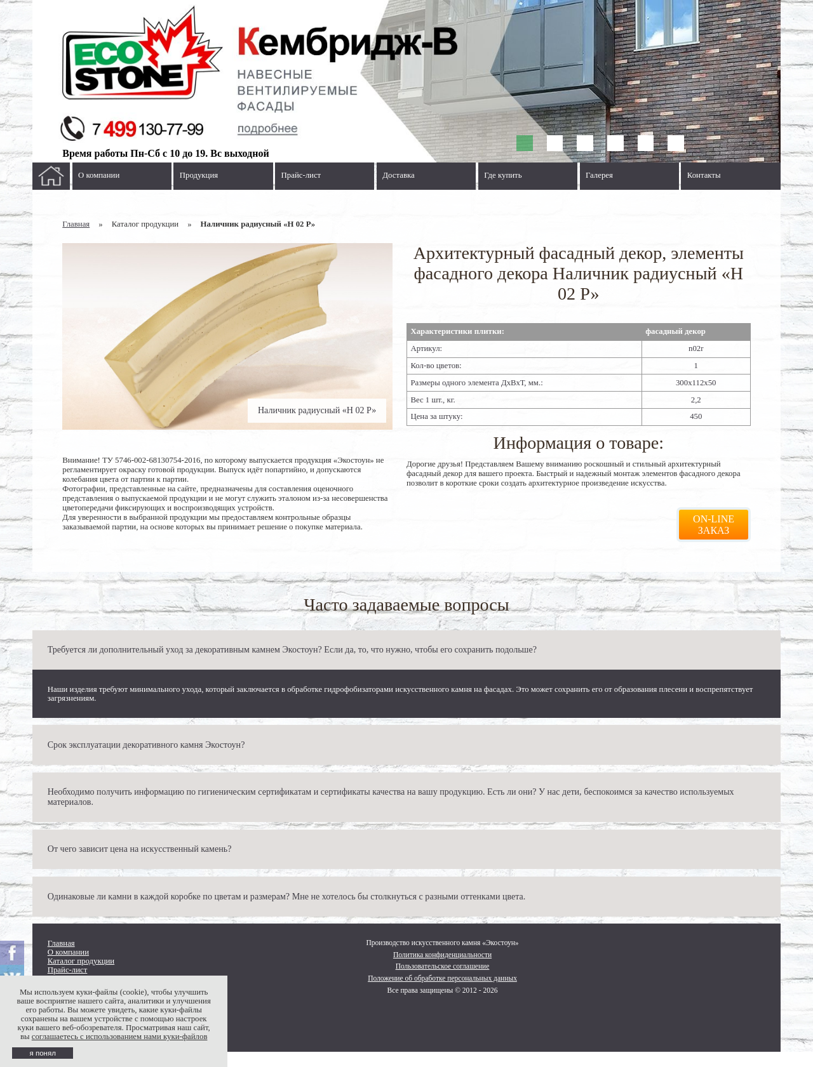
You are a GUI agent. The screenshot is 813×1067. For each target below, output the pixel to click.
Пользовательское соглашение (443, 966)
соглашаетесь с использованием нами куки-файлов (120, 1036)
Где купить (502, 175)
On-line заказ (713, 525)
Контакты (704, 175)
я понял (42, 1053)
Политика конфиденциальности (442, 954)
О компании (98, 175)
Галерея (599, 175)
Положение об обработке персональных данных (442, 978)
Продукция (199, 175)
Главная (76, 224)
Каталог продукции (81, 961)
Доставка (398, 175)
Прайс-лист (301, 175)
